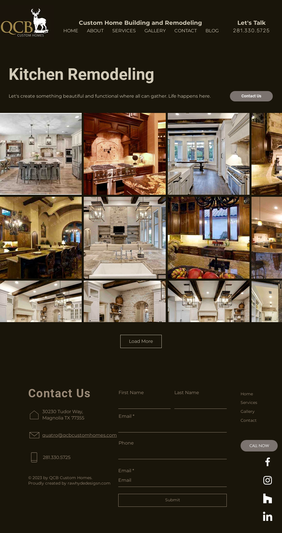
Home (247, 393)
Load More (141, 341)
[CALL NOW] (259, 445)
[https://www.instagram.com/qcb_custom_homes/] (267, 480)
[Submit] (172, 500)
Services (249, 402)
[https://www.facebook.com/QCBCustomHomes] (267, 462)
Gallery (248, 411)
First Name (131, 392)
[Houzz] (267, 498)
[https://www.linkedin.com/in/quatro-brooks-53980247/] (267, 517)
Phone (126, 443)
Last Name (186, 392)
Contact (249, 420)
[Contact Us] (251, 96)
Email (125, 416)
